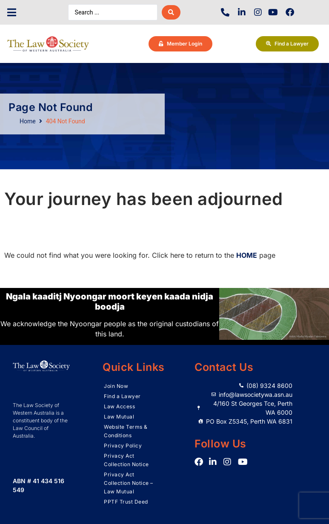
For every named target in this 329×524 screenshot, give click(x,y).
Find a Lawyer (122, 396)
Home (28, 121)
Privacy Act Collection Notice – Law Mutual (128, 483)
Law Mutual (119, 416)
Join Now (116, 386)
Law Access (119, 406)
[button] (11, 12)
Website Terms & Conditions (126, 431)
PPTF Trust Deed (126, 501)
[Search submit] (171, 12)
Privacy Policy (123, 445)
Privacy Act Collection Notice (126, 460)
